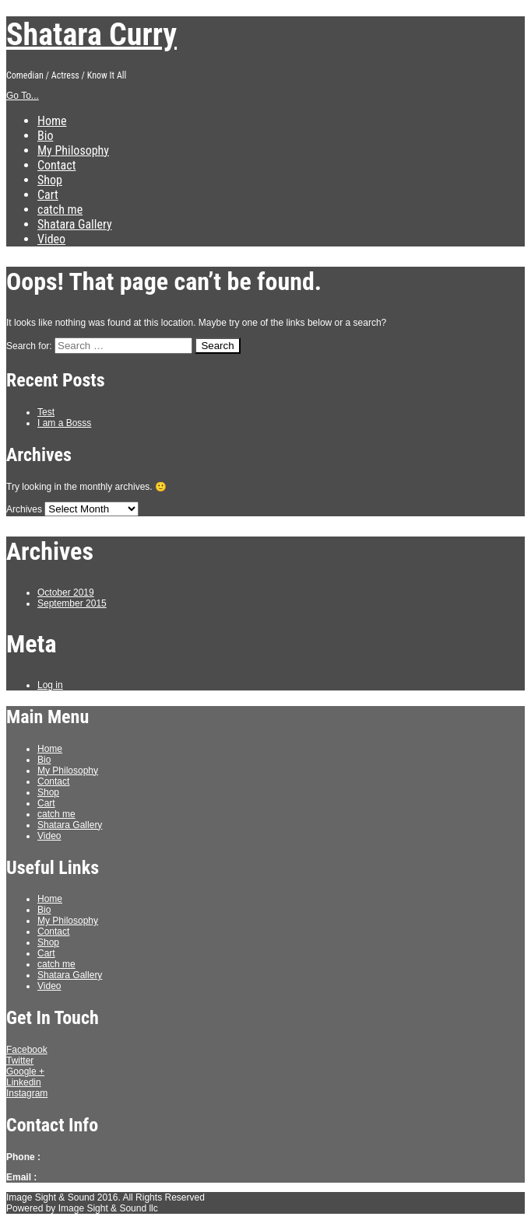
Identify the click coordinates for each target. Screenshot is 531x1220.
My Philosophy (73, 150)
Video (51, 239)
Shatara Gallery (74, 224)
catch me (60, 209)
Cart (47, 194)
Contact (56, 165)
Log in (50, 685)
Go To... (22, 95)
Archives (24, 509)
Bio (45, 135)
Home (52, 121)
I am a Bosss (64, 423)
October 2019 (65, 592)
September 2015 (72, 603)
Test (46, 412)
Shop (49, 180)
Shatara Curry (91, 34)
